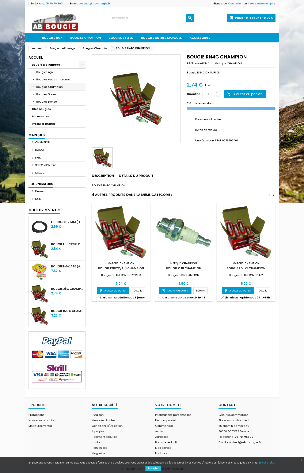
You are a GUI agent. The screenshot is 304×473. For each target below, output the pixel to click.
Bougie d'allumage (46, 65)
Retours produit (165, 420)
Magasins (98, 453)
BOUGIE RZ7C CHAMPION (67, 311)
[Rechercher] (152, 18)
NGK (38, 158)
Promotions (36, 415)
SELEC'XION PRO (46, 165)
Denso (39, 150)
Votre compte (168, 405)
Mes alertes (163, 448)
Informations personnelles (173, 415)
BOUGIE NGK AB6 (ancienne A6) (67, 266)
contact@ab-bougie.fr (94, 3)
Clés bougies (41, 109)
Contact (227, 405)
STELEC (40, 173)
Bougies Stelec (121, 38)
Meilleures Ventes (44, 210)
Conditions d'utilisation (107, 426)
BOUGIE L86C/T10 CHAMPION (67, 244)
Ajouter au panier (244, 94)
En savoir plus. (267, 462)
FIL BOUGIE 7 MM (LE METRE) (67, 222)
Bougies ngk (52, 38)
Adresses (161, 437)
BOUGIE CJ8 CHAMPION (183, 268)
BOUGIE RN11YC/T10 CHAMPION (121, 268)
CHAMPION (42, 142)
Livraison (98, 415)
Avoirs (159, 431)
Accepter (153, 468)
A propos (98, 431)
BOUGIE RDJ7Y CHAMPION (246, 268)
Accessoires (200, 38)
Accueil (35, 57)
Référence (194, 63)
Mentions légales (103, 420)
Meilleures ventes (40, 426)
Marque (220, 63)
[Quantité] (208, 94)
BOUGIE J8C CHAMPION (67, 288)
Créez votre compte (261, 3)
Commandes (164, 426)
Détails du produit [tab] (136, 175)
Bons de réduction (167, 442)
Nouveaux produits (41, 420)
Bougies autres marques (161, 38)
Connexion (235, 3)
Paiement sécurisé (105, 437)
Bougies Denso (46, 102)
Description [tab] (103, 175)
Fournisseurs (40, 184)
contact (97, 442)
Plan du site (99, 448)
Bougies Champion (85, 38)
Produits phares (43, 124)
